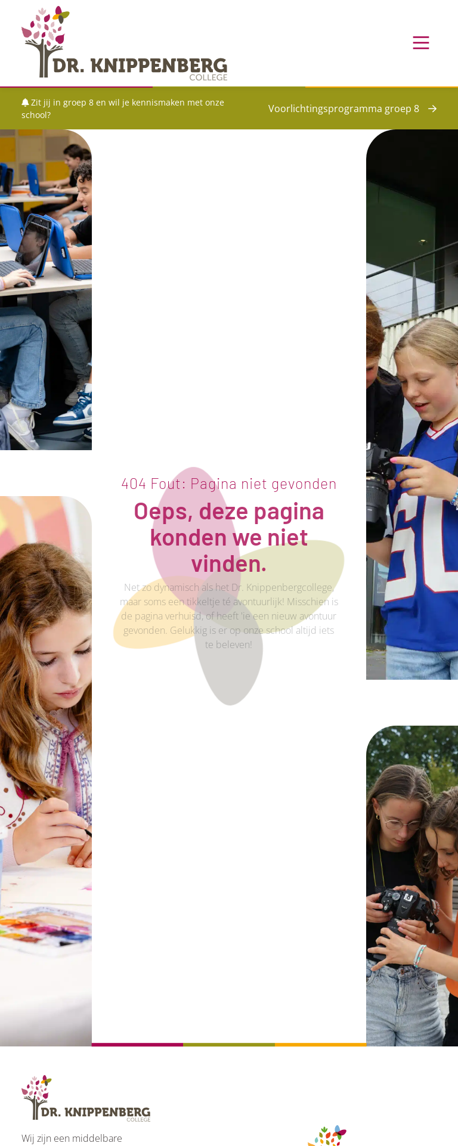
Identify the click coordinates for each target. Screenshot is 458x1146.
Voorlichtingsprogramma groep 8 (343, 108)
